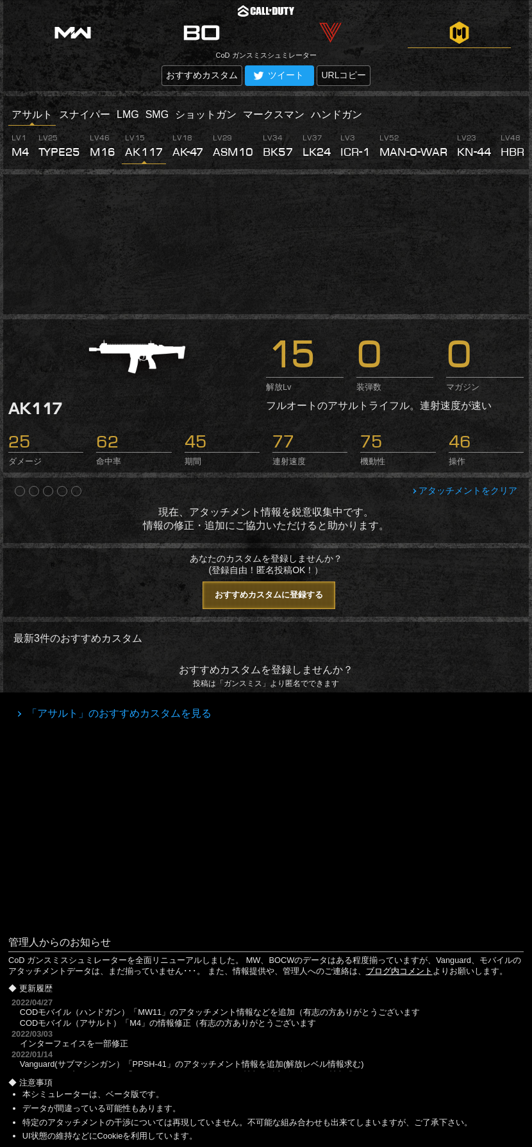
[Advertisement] (266, 244)
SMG (157, 114)
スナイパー (84, 114)
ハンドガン (336, 114)
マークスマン (273, 114)
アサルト (32, 114)
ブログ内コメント (399, 971)
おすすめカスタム (202, 75)
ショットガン (206, 114)
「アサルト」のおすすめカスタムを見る (118, 713)
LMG (128, 114)
